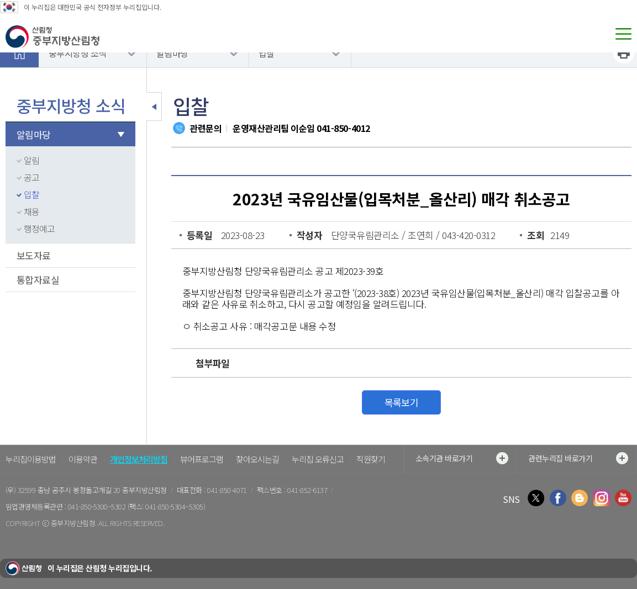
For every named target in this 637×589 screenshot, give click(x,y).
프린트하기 (623, 53)
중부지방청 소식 (78, 53)
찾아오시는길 (257, 459)
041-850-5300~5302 (96, 506)
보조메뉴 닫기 (154, 106)
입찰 (267, 53)
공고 (31, 177)
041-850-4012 (343, 128)
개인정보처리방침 (138, 459)
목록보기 (402, 402)
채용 (31, 211)
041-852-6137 (307, 490)
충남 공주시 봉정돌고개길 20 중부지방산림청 (102, 490)
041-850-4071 (227, 490)
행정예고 (39, 228)
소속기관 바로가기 (461, 458)
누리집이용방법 (31, 459)
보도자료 (34, 255)
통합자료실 (38, 279)
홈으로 (19, 53)
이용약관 (83, 459)
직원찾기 (370, 459)
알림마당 (172, 53)
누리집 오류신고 (318, 459)
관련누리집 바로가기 (578, 458)
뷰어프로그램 (201, 459)
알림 (31, 160)
